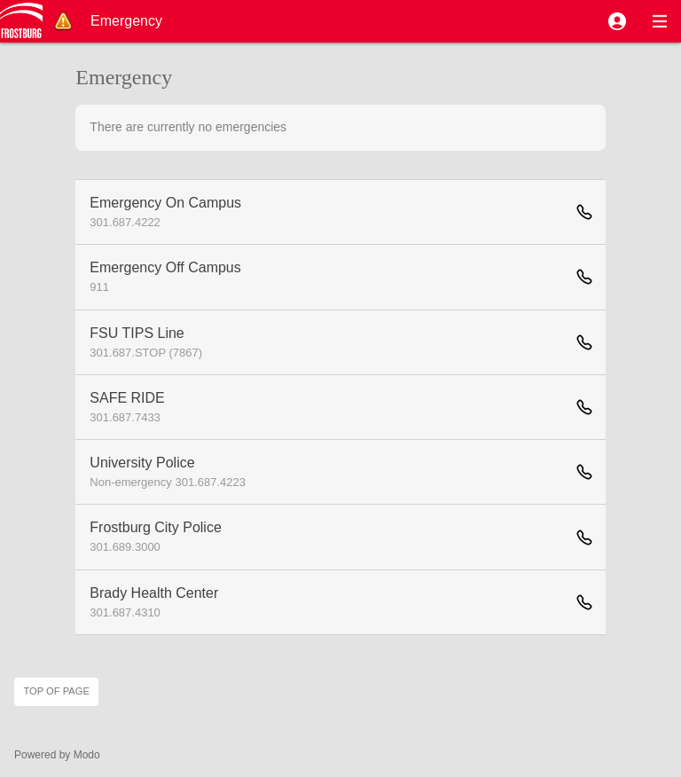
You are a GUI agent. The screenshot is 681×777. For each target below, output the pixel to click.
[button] (617, 21)
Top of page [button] (56, 691)
